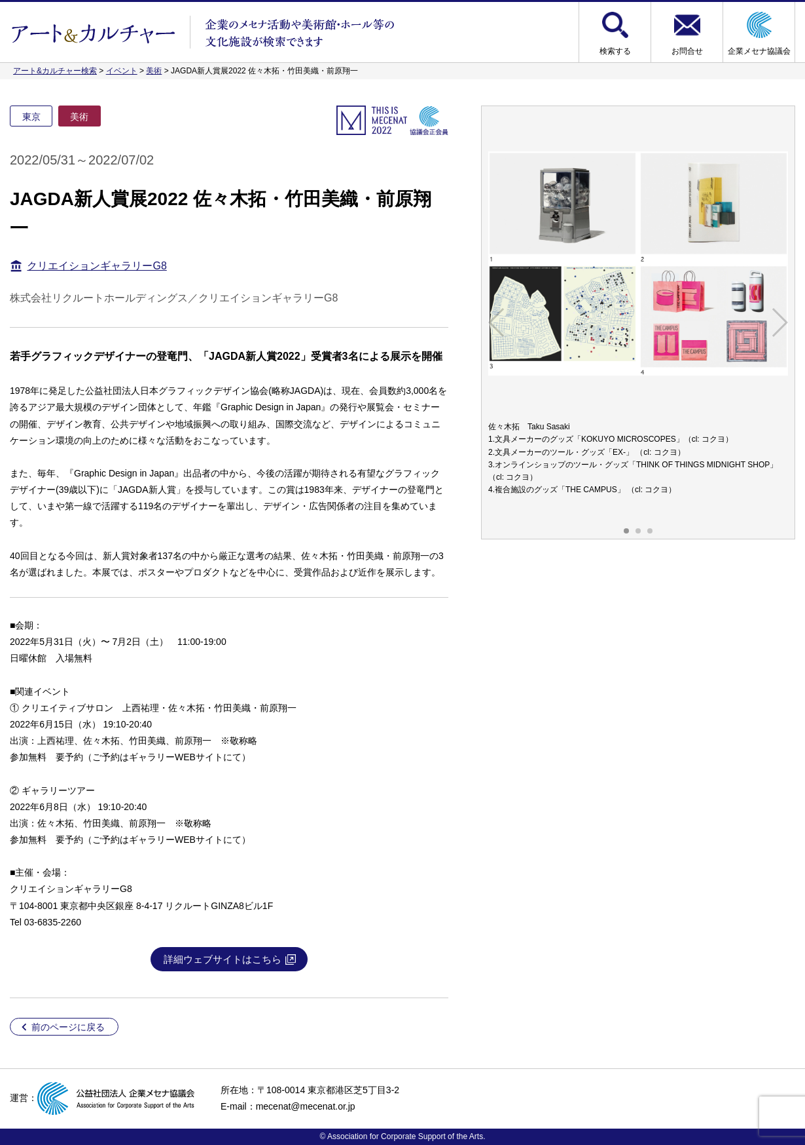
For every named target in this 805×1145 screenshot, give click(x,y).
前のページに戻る (68, 1027)
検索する (615, 51)
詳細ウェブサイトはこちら (222, 959)
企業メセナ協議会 (759, 51)
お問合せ (687, 51)
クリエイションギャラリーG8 (96, 265)
